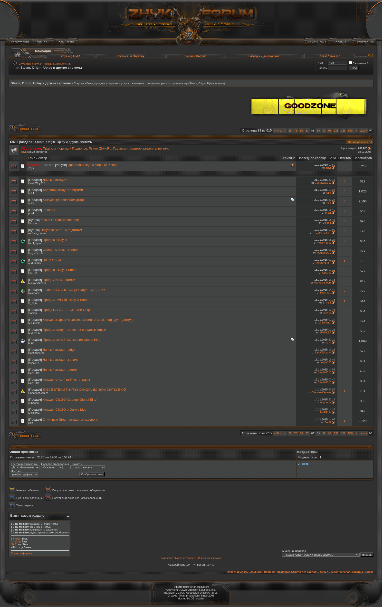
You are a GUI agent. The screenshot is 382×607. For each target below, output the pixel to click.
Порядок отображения (55, 464)
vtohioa (32, 313)
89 (318, 130)
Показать (76, 464)
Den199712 (35, 372)
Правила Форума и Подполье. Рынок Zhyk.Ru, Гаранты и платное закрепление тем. (106, 148)
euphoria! (33, 402)
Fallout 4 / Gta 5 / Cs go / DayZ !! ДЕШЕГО (74, 290)
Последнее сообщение (314, 158)
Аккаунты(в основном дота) (63, 200)
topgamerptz (35, 253)
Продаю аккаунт (55, 240)
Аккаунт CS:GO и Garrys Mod (64, 409)
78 (295, 130)
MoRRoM (33, 412)
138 (336, 130)
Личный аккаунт (55, 180)
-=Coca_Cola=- (37, 233)
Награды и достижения (263, 56)
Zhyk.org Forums (29, 63)
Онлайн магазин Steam (60, 250)
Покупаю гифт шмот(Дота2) (61, 230)
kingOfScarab (36, 352)
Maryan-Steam (37, 283)
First (278, 130)
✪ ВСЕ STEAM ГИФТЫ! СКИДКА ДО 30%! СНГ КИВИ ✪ (84, 389)
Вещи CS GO (53, 260)
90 (324, 130)
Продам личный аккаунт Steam (66, 300)
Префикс (16, 471)
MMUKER (34, 333)
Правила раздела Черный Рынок (92, 165)
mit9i (31, 203)
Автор (42, 158)
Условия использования (347, 571)
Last (363, 130)
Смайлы (16, 541)
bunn (31, 342)
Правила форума (21, 553)
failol (31, 193)
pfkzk (31, 213)
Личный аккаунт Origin (59, 349)
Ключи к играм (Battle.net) (60, 220)
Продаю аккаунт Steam (60, 270)
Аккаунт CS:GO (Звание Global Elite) (70, 399)
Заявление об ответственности (178, 558)
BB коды (16, 538)
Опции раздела (358, 142)
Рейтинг (289, 158)
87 (307, 130)
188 (343, 130)
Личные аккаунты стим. (60, 359)
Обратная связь (237, 571)
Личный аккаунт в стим (60, 369)
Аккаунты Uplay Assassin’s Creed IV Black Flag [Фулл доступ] (88, 320)
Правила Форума (194, 56)
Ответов (344, 158)
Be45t (328, 422)
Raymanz (33, 293)
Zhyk (24, 151)
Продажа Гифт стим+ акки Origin (67, 310)
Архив (324, 571)
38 (290, 130)
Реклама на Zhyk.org (130, 56)
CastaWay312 (36, 183)
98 (329, 130)
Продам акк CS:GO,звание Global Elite (71, 339)
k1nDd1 (33, 273)
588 (350, 130)
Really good (35, 243)
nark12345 (34, 263)
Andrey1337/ (323, 262)
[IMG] (14, 544)
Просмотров (362, 158)
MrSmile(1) (34, 323)
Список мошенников (209, 558)
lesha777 (33, 362)
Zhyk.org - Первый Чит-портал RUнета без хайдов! (283, 571)
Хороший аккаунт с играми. (63, 190)
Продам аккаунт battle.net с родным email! (74, 330)
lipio (30, 422)
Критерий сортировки (24, 464)
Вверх (369, 571)
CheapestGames (38, 392)
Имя (320, 62)
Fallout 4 (49, 210)
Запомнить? (358, 63)
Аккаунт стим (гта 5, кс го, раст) (66, 379)
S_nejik (32, 303)
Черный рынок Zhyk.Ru (57, 63)
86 (301, 130)
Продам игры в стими (59, 280)
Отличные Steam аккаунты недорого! (71, 419)
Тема (31, 158)
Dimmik (32, 223)
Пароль (322, 67)
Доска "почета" (330, 56)
